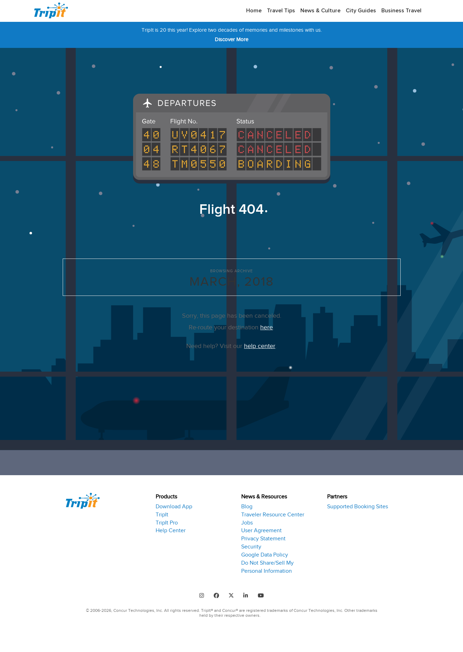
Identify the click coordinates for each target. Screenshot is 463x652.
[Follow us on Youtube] (264, 594)
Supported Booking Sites (357, 505)
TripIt (162, 513)
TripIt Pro (167, 521)
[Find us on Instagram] (198, 594)
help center (259, 345)
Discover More (231, 39)
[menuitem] (254, 11)
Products (166, 496)
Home (254, 10)
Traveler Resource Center (272, 513)
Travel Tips (281, 10)
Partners (337, 496)
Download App (174, 505)
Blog (246, 505)
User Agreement (261, 529)
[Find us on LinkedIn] (247, 594)
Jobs (247, 521)
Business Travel (401, 10)
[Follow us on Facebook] (214, 594)
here (266, 327)
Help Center (171, 529)
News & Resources (264, 496)
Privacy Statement (263, 537)
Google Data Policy (264, 553)
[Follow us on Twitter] (231, 594)
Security (251, 545)
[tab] (193, 533)
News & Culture (320, 10)
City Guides (361, 10)
